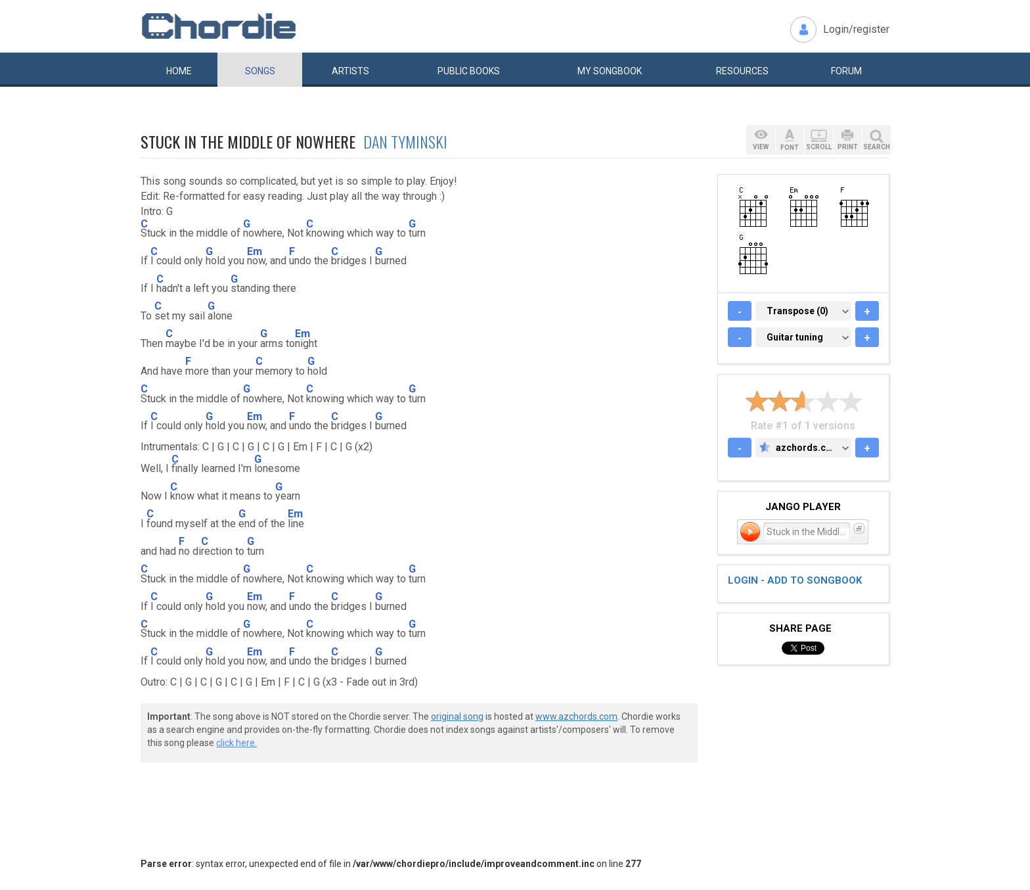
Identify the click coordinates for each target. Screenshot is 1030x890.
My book (609, 71)
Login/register (856, 29)
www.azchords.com (576, 716)
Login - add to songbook (795, 580)
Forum (846, 71)
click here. (236, 743)
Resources (742, 71)
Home (179, 71)
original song (457, 716)
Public (468, 71)
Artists (350, 71)
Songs (260, 71)
